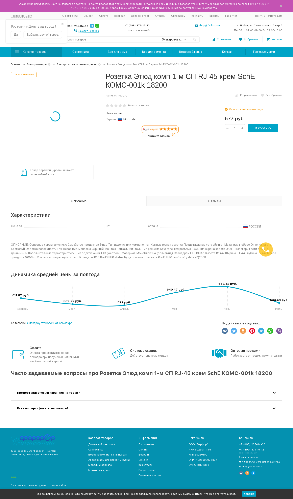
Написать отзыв (138, 105)
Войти (259, 15)
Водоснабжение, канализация (107, 454)
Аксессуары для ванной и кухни (109, 459)
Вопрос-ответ (140, 15)
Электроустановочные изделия (77, 64)
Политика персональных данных (29, 485)
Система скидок (143, 351)
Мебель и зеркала (100, 464)
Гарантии (231, 15)
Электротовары (37, 64)
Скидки (88, 15)
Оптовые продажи (245, 351)
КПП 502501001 (199, 454)
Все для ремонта (154, 51)
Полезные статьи (150, 475)
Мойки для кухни (99, 470)
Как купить (145, 464)
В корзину (263, 128)
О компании (70, 15)
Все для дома (117, 51)
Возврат (119, 15)
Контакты (197, 15)
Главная (16, 64)
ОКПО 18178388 (199, 464)
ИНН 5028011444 (200, 449)
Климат (227, 51)
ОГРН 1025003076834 (203, 459)
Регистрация (274, 15)
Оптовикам (178, 15)
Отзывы (160, 15)
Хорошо (249, 493)
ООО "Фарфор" (198, 444)
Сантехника (80, 51)
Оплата (103, 15)
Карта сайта (59, 485)
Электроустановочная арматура (49, 323)
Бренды (214, 15)
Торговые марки (264, 51)
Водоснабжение (190, 51)
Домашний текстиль (101, 444)
